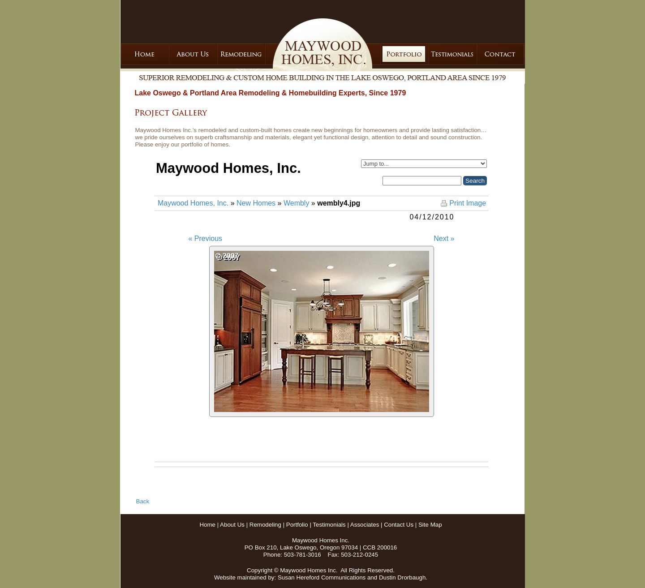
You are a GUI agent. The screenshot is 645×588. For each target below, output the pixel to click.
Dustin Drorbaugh (402, 577)
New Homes (255, 203)
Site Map (430, 524)
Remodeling (265, 524)
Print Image (467, 203)
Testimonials (329, 524)
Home (207, 524)
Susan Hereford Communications (322, 577)
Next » (444, 238)
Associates (364, 524)
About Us (232, 524)
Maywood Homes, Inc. (193, 203)
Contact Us (398, 524)
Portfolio (297, 524)
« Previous (206, 238)
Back (143, 501)
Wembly (297, 203)
